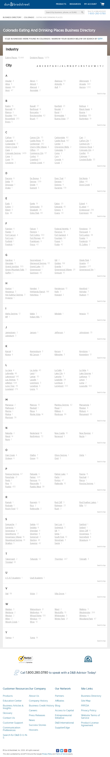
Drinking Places (37, 58)
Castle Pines (35, 141)
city (100, 39)
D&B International (64, 722)
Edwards (58, 207)
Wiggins (83, 616)
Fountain (58, 238)
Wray (32, 622)
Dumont (33, 188)
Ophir (81, 455)
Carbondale (60, 138)
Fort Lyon (9, 238)
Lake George (85, 374)
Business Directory (91, 696)
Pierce (82, 481)
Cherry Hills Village (38, 147)
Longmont (59, 386)
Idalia (32, 314)
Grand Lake (35, 267)
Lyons (32, 389)
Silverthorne (10, 534)
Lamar (33, 377)
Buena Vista (60, 119)
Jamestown (10, 333)
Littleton (8, 383)
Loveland (9, 389)
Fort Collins (35, 235)
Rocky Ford (10, 509)
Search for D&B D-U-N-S (15, 736)
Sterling (33, 540)
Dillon (81, 182)
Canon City (35, 138)
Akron (32, 81)
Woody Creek (11, 622)
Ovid (57, 458)
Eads (7, 204)
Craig (7, 160)
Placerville (34, 484)
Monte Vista (35, 414)
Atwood (33, 87)
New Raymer (85, 433)
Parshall (82, 477)
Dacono (8, 179)
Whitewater (60, 616)
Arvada (82, 84)
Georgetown (35, 260)
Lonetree (34, 386)
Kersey (58, 352)
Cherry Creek (11, 147)
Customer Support (13, 722)
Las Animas (10, 380)
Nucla (81, 436)
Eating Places (11, 58)
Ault (56, 87)
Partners (59, 696)
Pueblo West (35, 487)
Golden (58, 263)
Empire (58, 210)
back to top (101, 93)
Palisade (33, 474)
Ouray (32, 458)
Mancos (33, 405)
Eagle (32, 204)
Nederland (34, 433)
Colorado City (85, 150)
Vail (6, 594)
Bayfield (58, 106)
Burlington (84, 119)
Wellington (34, 613)
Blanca (8, 113)
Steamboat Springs (13, 540)
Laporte (58, 377)
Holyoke (83, 292)
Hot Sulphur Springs (14, 295)
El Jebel (82, 207)
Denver (33, 182)
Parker (33, 477)
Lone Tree (9, 386)
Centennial (35, 144)
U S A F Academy (13, 578)
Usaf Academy (36, 578)
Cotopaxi (83, 157)
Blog (57, 705)
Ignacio (82, 314)
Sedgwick (59, 528)
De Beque (34, 179)
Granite (58, 267)
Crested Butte (85, 160)
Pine (7, 484)
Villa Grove (59, 594)
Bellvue (82, 106)
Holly (57, 292)
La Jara (8, 370)
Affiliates (59, 700)
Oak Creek (10, 455)
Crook (57, 163)
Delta (7, 182)
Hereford (83, 289)
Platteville (59, 484)
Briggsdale (59, 116)
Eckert (82, 204)
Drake (8, 188)
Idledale (58, 314)
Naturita (8, 433)
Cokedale (59, 150)
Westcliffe (59, 613)
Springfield (84, 537)
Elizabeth (34, 210)
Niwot (7, 436)
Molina (8, 414)
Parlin (57, 477)
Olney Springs (61, 455)
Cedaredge (10, 144)
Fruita (57, 245)
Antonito (58, 84)
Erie (7, 213)
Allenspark (84, 81)
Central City (84, 144)
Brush (32, 119)
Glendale (9, 263)
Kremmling (84, 355)
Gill (56, 260)
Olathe (33, 455)
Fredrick (8, 245)
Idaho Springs (11, 314)
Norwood (59, 436)
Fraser (57, 241)
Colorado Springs (13, 153)
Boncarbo (34, 113)
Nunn (7, 440)
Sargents (9, 528)
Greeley (82, 267)
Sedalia (33, 528)
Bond (57, 113)
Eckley (8, 207)
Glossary (7, 713)
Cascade (9, 141)
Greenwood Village (63, 270)
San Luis (58, 525)
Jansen (33, 333)
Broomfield (10, 119)
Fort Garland (60, 235)
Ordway (8, 458)
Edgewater (35, 207)
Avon (7, 90)
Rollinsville (34, 509)
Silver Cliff (83, 531)
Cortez (33, 157)
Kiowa (8, 355)
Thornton (59, 559)
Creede (58, 160)
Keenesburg (35, 352)
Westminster (84, 613)
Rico (32, 506)
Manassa (9, 405)
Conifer (82, 153)
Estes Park (34, 213)
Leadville (58, 380)
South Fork (59, 537)
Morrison (9, 418)
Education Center (12, 700)
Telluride (34, 559)
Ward (57, 609)
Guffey (8, 273)
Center (58, 144)
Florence (58, 232)
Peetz (7, 481)
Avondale (34, 90)
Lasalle (33, 380)
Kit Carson (34, 355)
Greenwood (35, 270)
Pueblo (8, 487)
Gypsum (58, 273)
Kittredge (59, 355)
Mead (57, 408)
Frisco (32, 245)
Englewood (84, 210)
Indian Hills (35, 317)
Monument (84, 414)
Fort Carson (10, 235)
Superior (34, 543)
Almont (33, 84)
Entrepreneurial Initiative (63, 716)
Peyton (58, 481)
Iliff (6, 317)
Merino (8, 411)
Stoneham (59, 540)
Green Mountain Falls (14, 270)
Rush (57, 509)
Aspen (8, 87)
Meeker (82, 408)
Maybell (33, 408)
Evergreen (84, 213)
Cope (7, 157)
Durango (58, 188)
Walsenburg (35, 609)
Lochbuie (59, 383)
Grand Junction (12, 267)
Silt (56, 531)
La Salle (58, 370)
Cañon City (84, 141)
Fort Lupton (84, 235)
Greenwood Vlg (86, 270)
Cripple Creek (36, 163)
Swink (57, 543)
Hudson (82, 295)
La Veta (82, 370)
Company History (38, 700)
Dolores (58, 185)
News (32, 720)
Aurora (82, 87)
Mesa (32, 411)
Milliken (58, 411)
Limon (82, 380)
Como (57, 153)
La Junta (34, 370)
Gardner (9, 260)
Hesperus (9, 292)
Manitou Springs (62, 405)
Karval (8, 352)
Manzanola (84, 405)
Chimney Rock (85, 147)
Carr (81, 138)
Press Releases (37, 715)
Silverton (34, 534)
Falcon (33, 229)
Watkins (82, 609)
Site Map (86, 700)
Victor (32, 594)
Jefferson (59, 333)
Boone (82, 113)
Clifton (33, 150)
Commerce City (36, 153)
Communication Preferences (11, 729)
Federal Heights (62, 229)
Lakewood (10, 377)
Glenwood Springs (38, 263)
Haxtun (8, 289)
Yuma (32, 638)
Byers (7, 122)
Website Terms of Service (90, 716)
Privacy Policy (88, 710)
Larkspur (83, 377)
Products (8, 696)
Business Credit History (41, 705)
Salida (32, 525)
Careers (33, 710)
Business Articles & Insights (13, 707)
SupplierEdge (62, 727)
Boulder (8, 116)
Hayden (33, 289)
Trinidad (9, 562)
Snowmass (84, 534)
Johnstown (84, 333)
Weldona (9, 613)
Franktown (34, 241)
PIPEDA (85, 705)
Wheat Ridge (36, 616)
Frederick (83, 241)
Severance (10, 531)
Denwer (58, 182)
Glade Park (84, 260)
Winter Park (60, 619)
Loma (81, 383)
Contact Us (9, 718)
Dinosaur (9, 185)
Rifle (81, 506)
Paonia (82, 474)
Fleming (33, 232)
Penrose (33, 481)
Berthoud (34, 109)
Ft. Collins (83, 245)
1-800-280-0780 (97, 13)
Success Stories (37, 725)
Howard (58, 295)
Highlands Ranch (37, 292)
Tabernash (10, 559)
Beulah (58, 109)
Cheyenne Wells (62, 147)
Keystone (83, 352)
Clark (7, 150)
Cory (57, 157)
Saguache (9, 525)
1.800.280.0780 (37, 672)
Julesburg (9, 336)
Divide (32, 185)
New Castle (60, 433)
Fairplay (8, 229)
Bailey (8, 106)
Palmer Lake (60, 474)
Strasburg (83, 540)
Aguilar (8, 81)
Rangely (33, 503)
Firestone (83, 229)
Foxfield (8, 241)
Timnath (83, 559)
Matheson (9, 408)
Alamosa (58, 81)
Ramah (8, 503)
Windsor (33, 619)
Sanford (82, 525)
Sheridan (34, 531)
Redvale (9, 506)
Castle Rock (60, 141)
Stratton (8, 543)
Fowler (82, 238)
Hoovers (33, 730)
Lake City (59, 374)
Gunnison (34, 273)
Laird (32, 374)
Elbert (7, 210)
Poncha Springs (86, 484)
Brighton (83, 116)
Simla (57, 534)
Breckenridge (36, 116)
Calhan (8, 138)
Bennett (8, 109)
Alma (7, 84)
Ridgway (58, 506)
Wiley (7, 619)
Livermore (34, 383)
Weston (8, 616)
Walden (8, 609)
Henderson (59, 289)
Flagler (8, 232)
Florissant (83, 232)
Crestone (9, 163)
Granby (82, 263)
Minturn (82, 411)
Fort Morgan (35, 238)
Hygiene (9, 298)
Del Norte (83, 179)
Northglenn (35, 436)
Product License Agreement (90, 724)
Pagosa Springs (12, 474)
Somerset (34, 537)
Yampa (8, 638)
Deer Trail (59, 179)
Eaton (57, 204)
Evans (57, 213)
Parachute (9, 477)
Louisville (83, 386)
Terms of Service (62, 754)
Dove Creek (84, 185)
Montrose (59, 414)
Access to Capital (64, 710)
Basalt (33, 106)
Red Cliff (58, 503)
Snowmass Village (13, 537)
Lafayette (9, 374)
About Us (34, 696)
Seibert (82, 528)
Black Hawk (84, 109)
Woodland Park (86, 619)
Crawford (34, 160)
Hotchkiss (34, 295)
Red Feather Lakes (87, 503)
